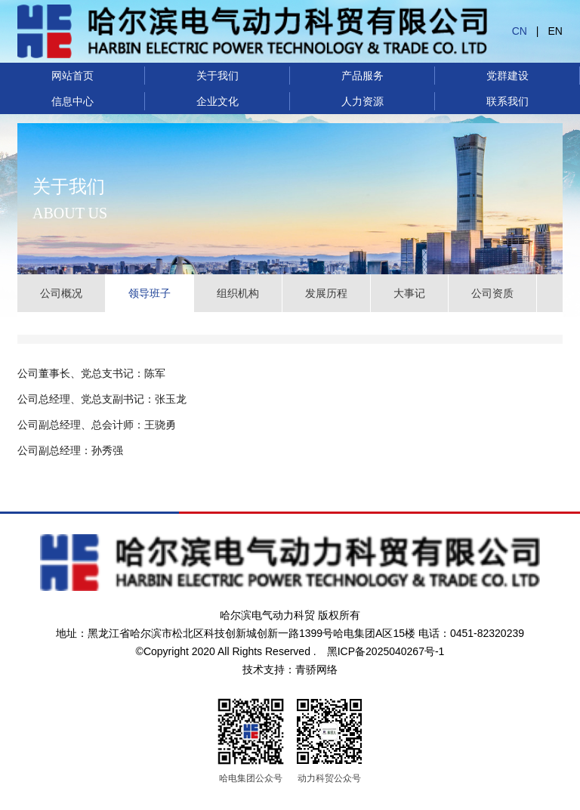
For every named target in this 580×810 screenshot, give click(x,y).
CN (519, 31)
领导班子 (149, 293)
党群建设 (507, 76)
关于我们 (217, 76)
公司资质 (492, 293)
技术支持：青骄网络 (290, 669)
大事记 (409, 293)
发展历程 (326, 293)
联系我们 (507, 101)
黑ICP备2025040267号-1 (386, 651)
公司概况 (61, 293)
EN (555, 31)
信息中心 (72, 101)
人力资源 (362, 101)
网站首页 (72, 76)
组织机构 (238, 293)
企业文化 (217, 101)
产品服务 (362, 76)
